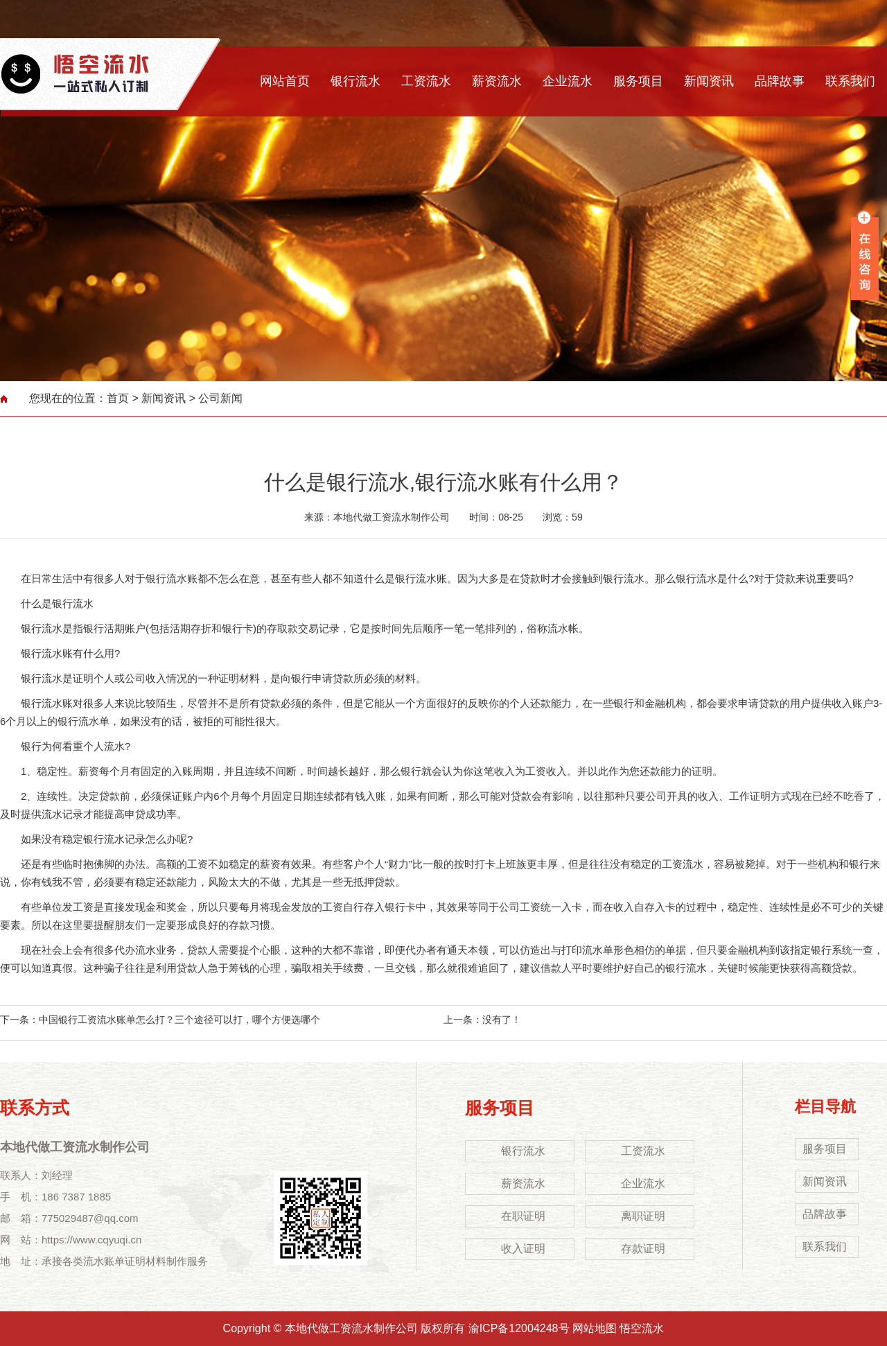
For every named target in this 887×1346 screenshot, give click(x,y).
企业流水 (567, 81)
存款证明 (643, 1249)
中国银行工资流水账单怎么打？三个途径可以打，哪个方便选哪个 (179, 1019)
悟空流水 (642, 1328)
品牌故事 (780, 81)
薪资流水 (497, 81)
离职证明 (643, 1216)
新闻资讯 (709, 81)
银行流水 (355, 81)
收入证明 (523, 1249)
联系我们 (850, 81)
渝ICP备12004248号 (519, 1328)
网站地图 (594, 1328)
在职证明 (523, 1216)
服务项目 (638, 81)
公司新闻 (220, 398)
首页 (118, 398)
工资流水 (426, 81)
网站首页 (285, 81)
